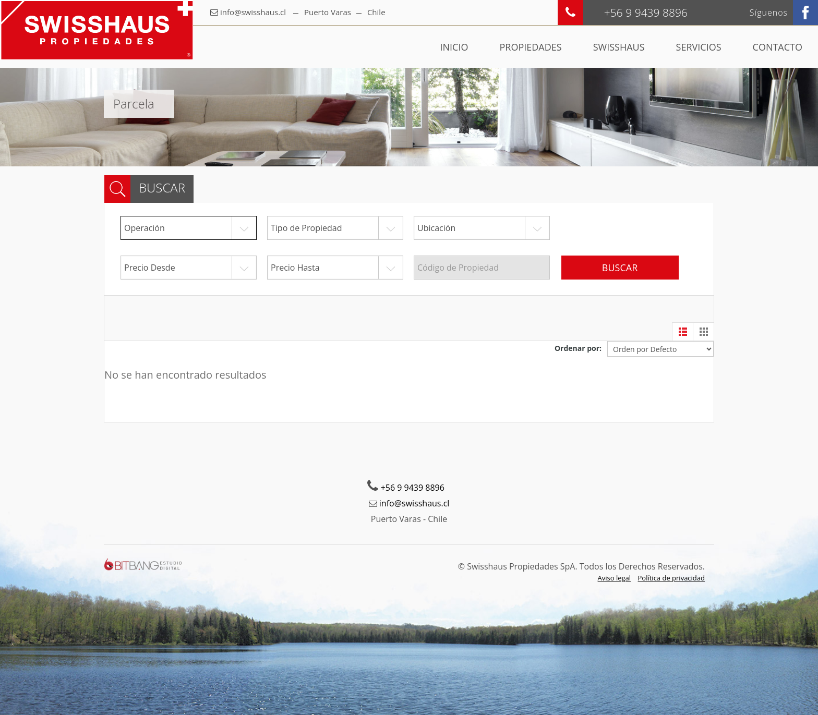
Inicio (454, 47)
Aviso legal (614, 578)
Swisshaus (619, 47)
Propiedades (530, 47)
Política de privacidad (671, 578)
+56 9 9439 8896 (412, 487)
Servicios (698, 47)
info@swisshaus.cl (253, 12)
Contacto (777, 47)
